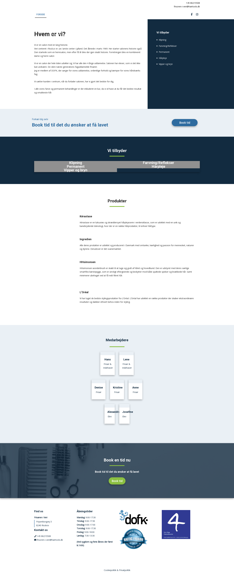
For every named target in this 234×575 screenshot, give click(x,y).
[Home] (49, 4)
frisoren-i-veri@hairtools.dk (186, 6)
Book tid (184, 122)
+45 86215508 (192, 2)
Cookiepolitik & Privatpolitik (117, 570)
